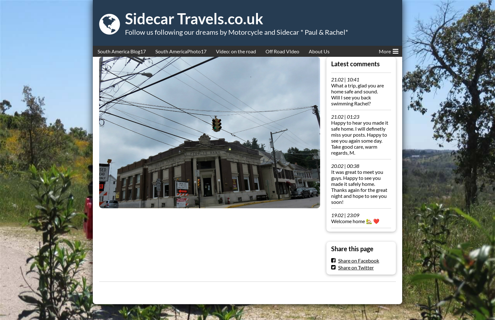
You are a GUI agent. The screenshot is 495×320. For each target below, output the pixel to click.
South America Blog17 (122, 51)
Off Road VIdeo (282, 51)
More (388, 50)
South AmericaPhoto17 (180, 51)
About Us (319, 51)
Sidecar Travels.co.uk (194, 18)
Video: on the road (236, 51)
